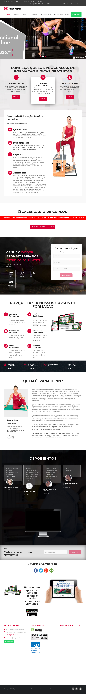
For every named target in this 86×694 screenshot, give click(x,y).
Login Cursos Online (69, 4)
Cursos (25, 14)
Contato (34, 14)
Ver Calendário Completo (43, 227)
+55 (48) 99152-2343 (11, 635)
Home (8, 14)
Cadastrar (66, 275)
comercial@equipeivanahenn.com (52, 4)
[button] (5, 38)
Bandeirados (46, 14)
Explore (15, 96)
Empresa (16, 14)
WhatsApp (76, 14)
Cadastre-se (79, 4)
